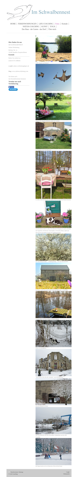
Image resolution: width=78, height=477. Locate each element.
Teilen (11, 87)
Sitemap (21, 472)
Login (67, 472)
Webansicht (66, 474)
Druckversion (13, 472)
